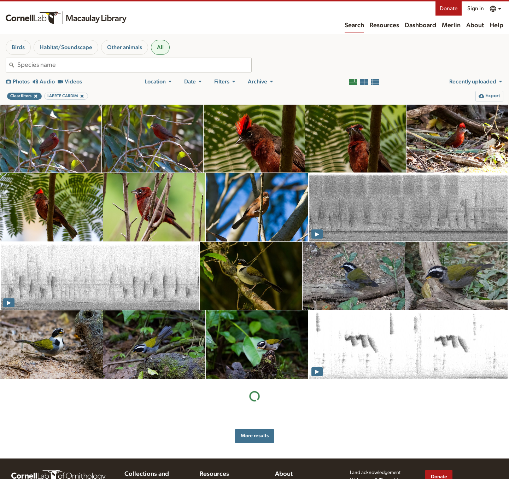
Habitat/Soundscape (66, 47)
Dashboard (420, 25)
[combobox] (134, 65)
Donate (448, 8)
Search (354, 25)
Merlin (451, 25)
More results (255, 435)
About (475, 25)
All (160, 47)
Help (496, 25)
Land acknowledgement (375, 472)
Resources (384, 25)
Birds (18, 47)
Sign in (475, 8)
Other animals (124, 47)
